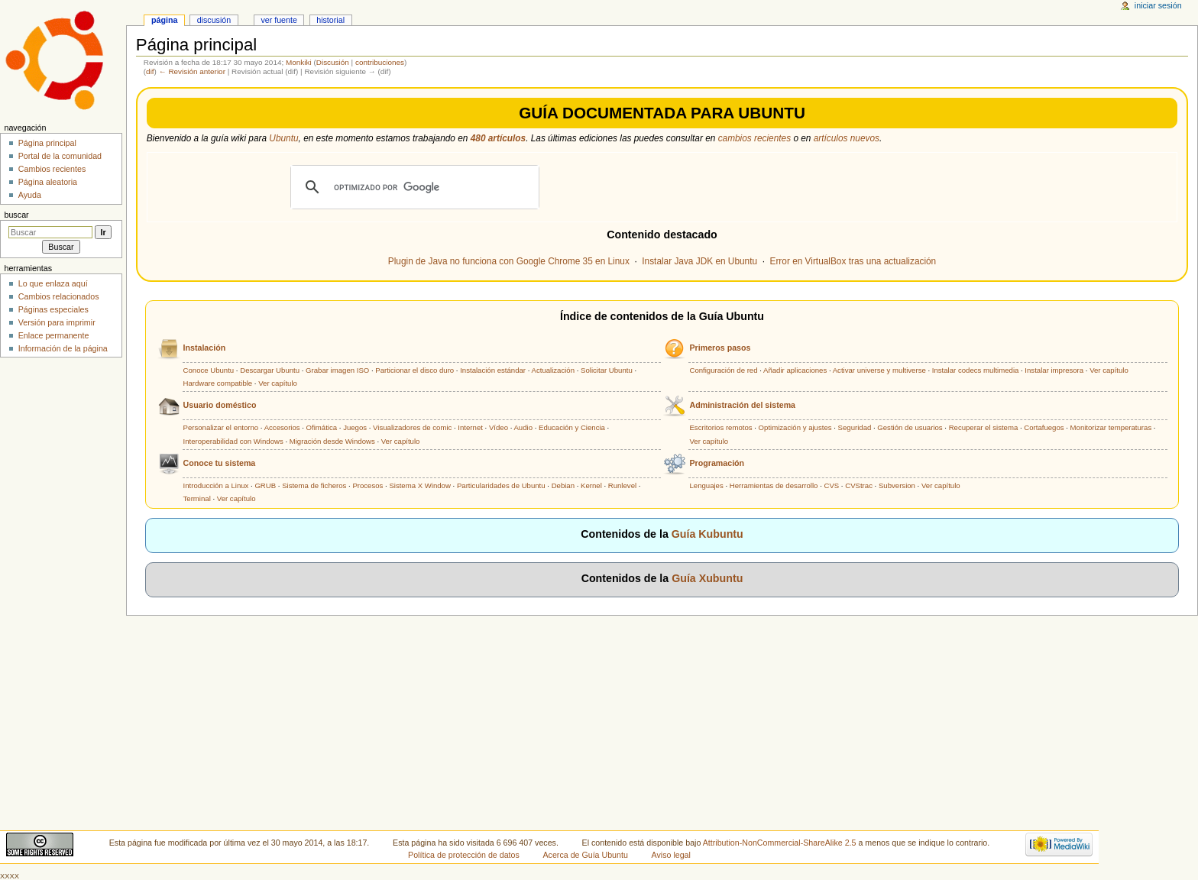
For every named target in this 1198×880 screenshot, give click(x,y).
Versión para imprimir (57, 322)
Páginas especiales (53, 309)
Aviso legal (671, 854)
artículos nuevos (846, 138)
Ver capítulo (277, 383)
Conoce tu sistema (219, 462)
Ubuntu (283, 138)
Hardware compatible (218, 383)
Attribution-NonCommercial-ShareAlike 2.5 (781, 842)
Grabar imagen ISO (337, 370)
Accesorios (282, 427)
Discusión (332, 62)
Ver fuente (279, 19)
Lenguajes (706, 485)
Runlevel (622, 485)
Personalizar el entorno (221, 427)
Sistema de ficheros (314, 485)
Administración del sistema (742, 404)
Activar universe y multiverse (879, 370)
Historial (330, 19)
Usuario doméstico (220, 404)
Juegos (355, 427)
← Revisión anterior (192, 71)
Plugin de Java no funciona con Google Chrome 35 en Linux (509, 261)
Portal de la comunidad (60, 155)
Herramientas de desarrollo (774, 485)
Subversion (897, 485)
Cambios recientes (52, 168)
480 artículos (498, 138)
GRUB (265, 485)
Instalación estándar (493, 370)
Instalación (204, 347)
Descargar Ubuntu (270, 370)
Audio (523, 427)
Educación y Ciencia (572, 427)
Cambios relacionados (58, 296)
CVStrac (859, 485)
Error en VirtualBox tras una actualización (853, 261)
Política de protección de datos (464, 854)
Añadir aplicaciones (795, 370)
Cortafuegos (1044, 427)
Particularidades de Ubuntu (501, 485)
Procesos (367, 485)
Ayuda (29, 194)
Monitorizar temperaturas (1111, 427)
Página (164, 19)
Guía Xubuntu (707, 578)
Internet (470, 427)
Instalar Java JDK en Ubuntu (699, 261)
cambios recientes (754, 138)
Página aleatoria (47, 181)
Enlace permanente (53, 335)
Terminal (197, 498)
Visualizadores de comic (412, 427)
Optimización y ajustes (795, 427)
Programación (716, 462)
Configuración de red (723, 370)
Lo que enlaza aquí (53, 283)
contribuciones (379, 62)
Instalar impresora (1054, 370)
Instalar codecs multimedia (975, 370)
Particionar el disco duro (414, 370)
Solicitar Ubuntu (607, 370)
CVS (831, 485)
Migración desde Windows (332, 441)
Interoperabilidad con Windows (233, 441)
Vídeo (498, 427)
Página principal (47, 142)
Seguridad (855, 427)
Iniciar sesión (1158, 5)
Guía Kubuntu (707, 534)
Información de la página (63, 348)
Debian (563, 485)
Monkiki (299, 62)
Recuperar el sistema (983, 427)
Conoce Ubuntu (209, 370)
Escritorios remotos (720, 427)
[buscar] (412, 187)
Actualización (553, 370)
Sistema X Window (420, 485)
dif (150, 71)
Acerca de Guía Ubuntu (585, 854)
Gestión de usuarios (909, 427)
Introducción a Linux (216, 485)
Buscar (16, 214)
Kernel (591, 485)
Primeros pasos (719, 347)
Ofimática (322, 427)
